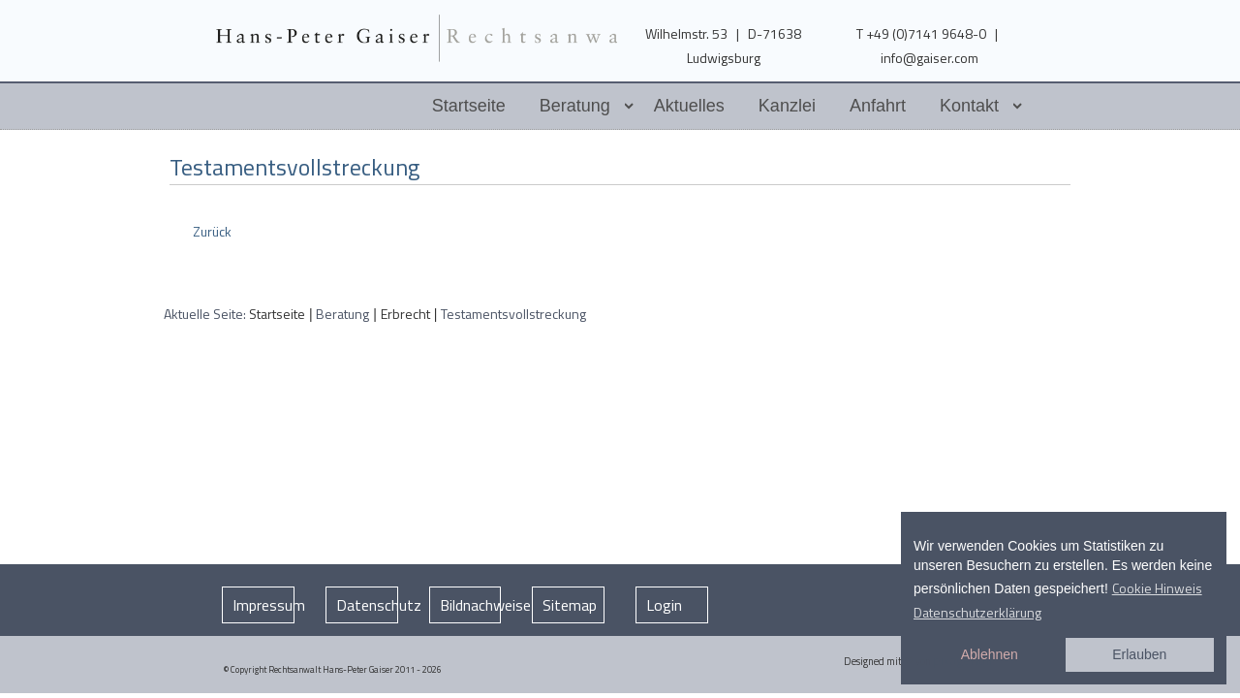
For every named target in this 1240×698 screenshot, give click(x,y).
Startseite (469, 105)
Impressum (263, 605)
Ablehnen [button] (989, 654)
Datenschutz (367, 605)
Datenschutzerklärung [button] (977, 612)
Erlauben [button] (1139, 654)
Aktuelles (689, 105)
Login (664, 605)
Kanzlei (787, 105)
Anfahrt (878, 105)
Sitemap (569, 605)
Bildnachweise (471, 605)
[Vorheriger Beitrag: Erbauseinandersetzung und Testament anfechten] (210, 231)
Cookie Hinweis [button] (1157, 588)
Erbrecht (405, 313)
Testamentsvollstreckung (294, 166)
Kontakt (969, 105)
